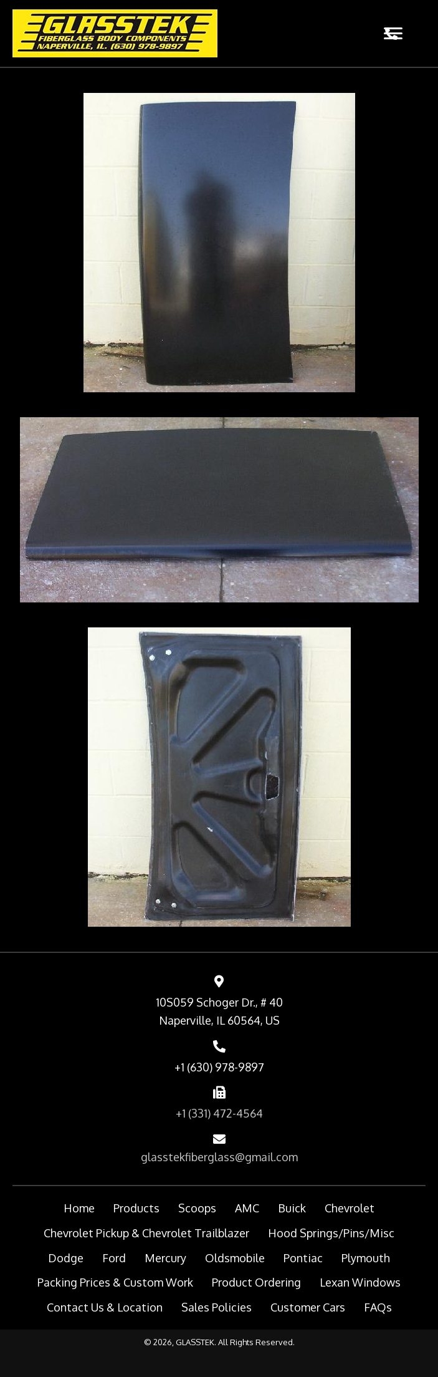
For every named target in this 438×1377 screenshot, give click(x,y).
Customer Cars (307, 1307)
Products (136, 1208)
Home (79, 1208)
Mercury (165, 1258)
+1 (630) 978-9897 (219, 1067)
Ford (114, 1258)
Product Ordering (256, 1282)
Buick (292, 1208)
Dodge (65, 1258)
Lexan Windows (360, 1282)
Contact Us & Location (105, 1307)
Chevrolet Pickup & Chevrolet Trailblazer (146, 1233)
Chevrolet (349, 1208)
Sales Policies (216, 1307)
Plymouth (365, 1258)
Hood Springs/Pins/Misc (331, 1233)
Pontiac (303, 1258)
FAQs (378, 1307)
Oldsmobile (235, 1258)
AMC (247, 1208)
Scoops (197, 1208)
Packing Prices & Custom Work (115, 1282)
